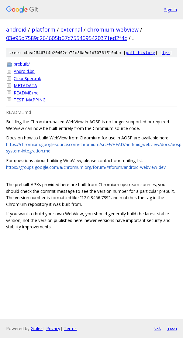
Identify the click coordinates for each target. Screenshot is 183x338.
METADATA (25, 85)
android (16, 29)
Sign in (170, 9)
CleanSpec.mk (27, 78)
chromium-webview (113, 29)
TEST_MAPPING (30, 100)
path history (140, 52)
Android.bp (24, 71)
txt (157, 328)
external (71, 29)
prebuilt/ (22, 64)
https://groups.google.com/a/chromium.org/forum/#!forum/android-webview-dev (86, 167)
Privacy (53, 328)
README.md (26, 93)
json (172, 328)
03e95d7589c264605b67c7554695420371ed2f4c (66, 38)
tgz (166, 52)
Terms (70, 328)
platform (43, 29)
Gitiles (37, 328)
